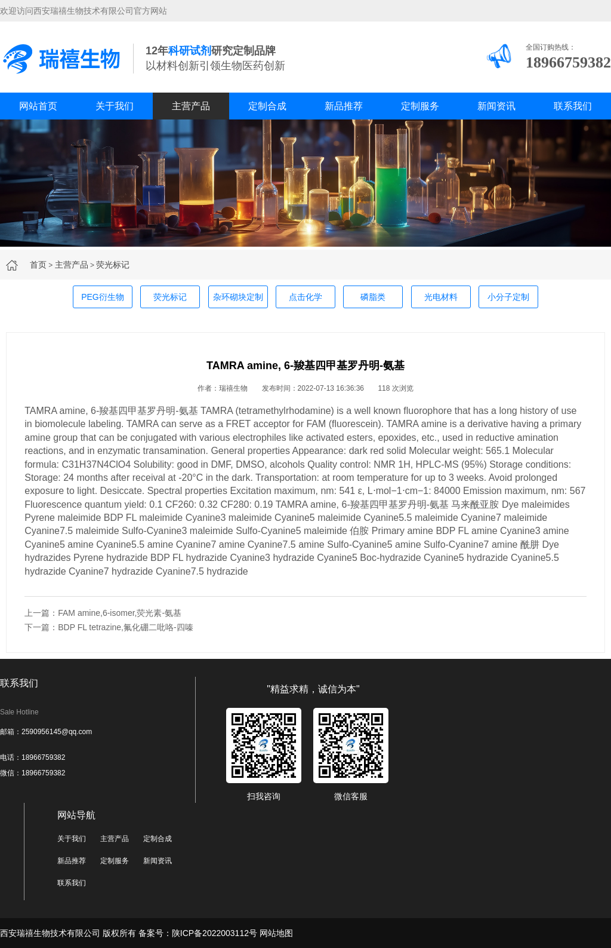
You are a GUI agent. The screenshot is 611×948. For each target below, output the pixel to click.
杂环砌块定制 (238, 297)
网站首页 (38, 106)
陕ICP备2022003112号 (214, 933)
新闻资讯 (496, 106)
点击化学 (305, 297)
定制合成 (267, 106)
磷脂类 (372, 297)
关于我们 (114, 106)
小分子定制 (508, 297)
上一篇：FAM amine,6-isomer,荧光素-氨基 (102, 613)
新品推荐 (344, 106)
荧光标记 (112, 264)
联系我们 (573, 106)
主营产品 (191, 106)
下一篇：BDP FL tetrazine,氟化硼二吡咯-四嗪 (108, 627)
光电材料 (441, 297)
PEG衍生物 (102, 297)
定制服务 (420, 106)
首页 (38, 264)
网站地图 (276, 933)
